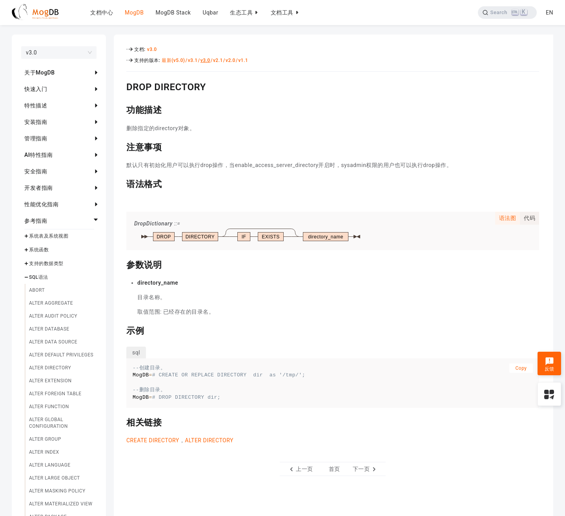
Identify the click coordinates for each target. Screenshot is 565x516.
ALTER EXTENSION (50, 380)
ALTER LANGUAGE (50, 465)
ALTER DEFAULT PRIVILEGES (61, 355)
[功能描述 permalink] (120, 109)
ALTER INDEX (44, 452)
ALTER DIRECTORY (50, 368)
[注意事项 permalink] (120, 146)
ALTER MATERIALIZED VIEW (61, 504)
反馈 (549, 364)
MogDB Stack (173, 12)
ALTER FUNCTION (49, 406)
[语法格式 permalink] (120, 183)
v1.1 (243, 60)
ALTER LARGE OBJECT (54, 478)
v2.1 (218, 60)
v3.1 (193, 60)
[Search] (507, 12)
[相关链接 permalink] (120, 421)
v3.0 (152, 49)
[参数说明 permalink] (120, 264)
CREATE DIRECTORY (152, 440)
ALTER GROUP (45, 439)
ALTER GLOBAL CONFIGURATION (48, 423)
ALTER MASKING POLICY (57, 491)
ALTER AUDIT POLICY (53, 316)
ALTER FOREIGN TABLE (55, 393)
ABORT (37, 290)
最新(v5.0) (173, 60)
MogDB (134, 12)
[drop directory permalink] (120, 86)
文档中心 (101, 12)
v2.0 (230, 60)
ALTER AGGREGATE (51, 303)
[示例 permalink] (120, 329)
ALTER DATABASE (49, 329)
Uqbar (210, 12)
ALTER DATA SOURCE (53, 342)
